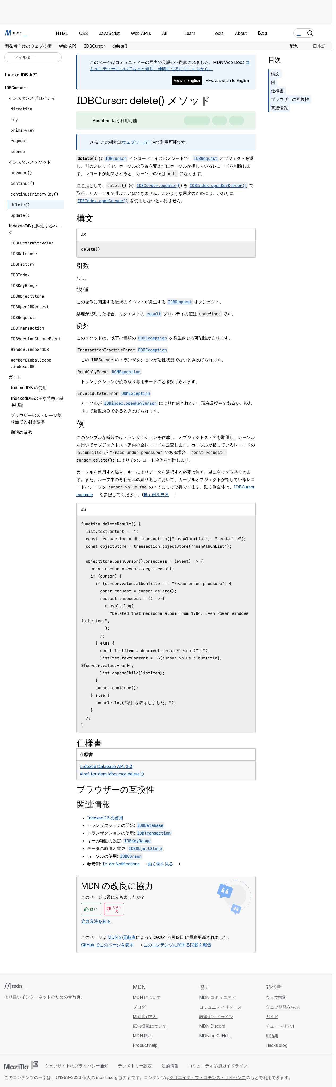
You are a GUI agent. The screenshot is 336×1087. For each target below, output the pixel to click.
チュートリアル (280, 1026)
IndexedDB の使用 (105, 817)
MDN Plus (142, 1035)
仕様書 (277, 90)
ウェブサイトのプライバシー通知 (76, 1065)
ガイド (272, 1016)
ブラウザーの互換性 (290, 99)
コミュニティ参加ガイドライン (218, 1065)
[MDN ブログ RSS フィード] (45, 1028)
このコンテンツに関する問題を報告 (177, 944)
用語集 (272, 1035)
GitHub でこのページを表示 (107, 944)
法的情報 (169, 1065)
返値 (82, 289)
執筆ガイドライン (216, 1016)
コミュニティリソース (220, 1007)
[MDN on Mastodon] (36, 1028)
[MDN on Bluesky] (17, 1028)
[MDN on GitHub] (7, 1028)
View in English (187, 80)
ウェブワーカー (137, 142)
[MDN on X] (26, 1028)
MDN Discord (212, 1026)
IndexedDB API (20, 74)
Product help (146, 1045)
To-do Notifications (121, 863)
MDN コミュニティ (217, 997)
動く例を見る (156, 494)
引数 (82, 265)
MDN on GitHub (215, 1035)
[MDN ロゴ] (15, 986)
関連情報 (279, 107)
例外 (82, 326)
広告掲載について (150, 1026)
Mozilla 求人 (145, 1016)
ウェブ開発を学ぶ (283, 1007)
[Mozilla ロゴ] (21, 1065)
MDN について (147, 997)
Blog (262, 33)
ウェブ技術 (276, 997)
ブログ (139, 1007)
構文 (275, 73)
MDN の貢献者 (122, 937)
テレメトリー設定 (135, 1065)
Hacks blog (277, 1045)
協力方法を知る (96, 921)
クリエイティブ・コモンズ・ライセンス (207, 1077)
